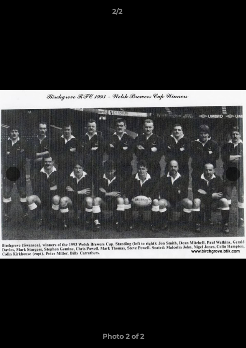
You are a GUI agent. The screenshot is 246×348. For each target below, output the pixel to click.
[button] (211, 14)
